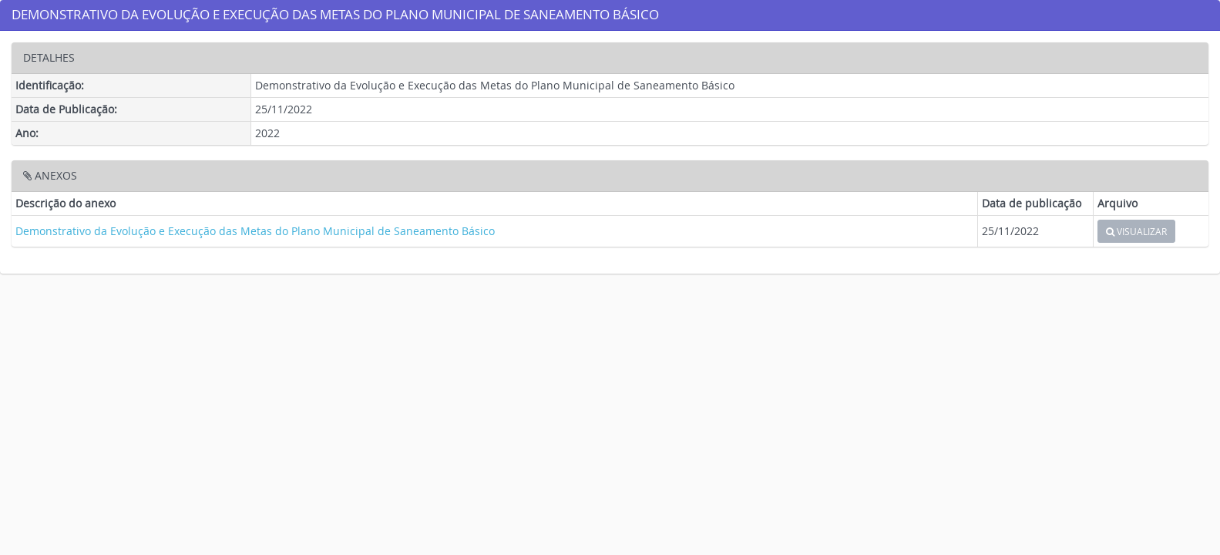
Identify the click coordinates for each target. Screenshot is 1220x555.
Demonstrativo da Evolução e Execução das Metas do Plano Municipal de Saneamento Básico (255, 231)
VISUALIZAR (1136, 231)
